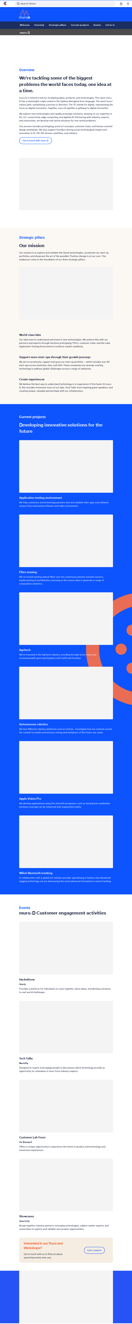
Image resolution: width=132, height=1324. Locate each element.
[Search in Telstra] (65, 3)
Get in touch (112, 25)
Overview (39, 25)
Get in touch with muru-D (35, 140)
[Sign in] (121, 3)
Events (97, 25)
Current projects (80, 25)
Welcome (25, 25)
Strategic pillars (57, 25)
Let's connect (94, 1250)
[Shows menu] (128, 3)
